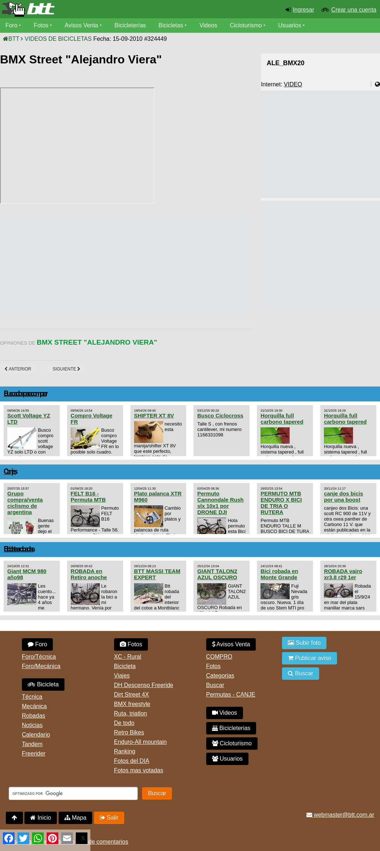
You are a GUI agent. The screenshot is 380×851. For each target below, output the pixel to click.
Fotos (41, 25)
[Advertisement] (132, 263)
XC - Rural (127, 657)
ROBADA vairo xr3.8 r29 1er (343, 574)
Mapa (75, 818)
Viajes (122, 675)
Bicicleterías (130, 25)
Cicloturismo (246, 25)
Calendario (36, 735)
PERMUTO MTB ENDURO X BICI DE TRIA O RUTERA (281, 502)
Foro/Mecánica (41, 666)
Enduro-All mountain (140, 742)
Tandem (32, 744)
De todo (124, 723)
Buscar (215, 685)
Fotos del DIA (131, 761)
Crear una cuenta (353, 10)
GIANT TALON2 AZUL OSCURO (217, 574)
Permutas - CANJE (230, 694)
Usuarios (289, 25)
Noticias (32, 725)
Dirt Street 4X (131, 694)
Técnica (32, 697)
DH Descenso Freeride (143, 685)
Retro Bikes (129, 732)
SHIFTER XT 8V (154, 415)
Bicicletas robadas (19, 549)
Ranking (125, 751)
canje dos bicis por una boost (343, 496)
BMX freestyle (132, 704)
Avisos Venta (81, 25)
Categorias (220, 675)
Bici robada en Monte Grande (279, 574)
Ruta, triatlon (130, 713)
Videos (209, 25)
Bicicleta (43, 684)
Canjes (10, 471)
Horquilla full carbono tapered (281, 418)
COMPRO (219, 657)
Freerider (34, 753)
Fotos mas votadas (138, 770)
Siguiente (66, 369)
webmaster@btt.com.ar (340, 815)
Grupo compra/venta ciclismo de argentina (25, 502)
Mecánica (34, 706)
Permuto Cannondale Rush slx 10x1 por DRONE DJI (220, 502)
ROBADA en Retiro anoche (89, 574)
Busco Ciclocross (220, 415)
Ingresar (303, 10)
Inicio (40, 818)
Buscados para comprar (25, 394)
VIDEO (293, 84)
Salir (109, 818)
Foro (11, 25)
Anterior (17, 369)
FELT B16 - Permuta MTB (88, 496)
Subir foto (304, 643)
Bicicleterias (231, 728)
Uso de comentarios (102, 842)
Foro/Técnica (39, 657)
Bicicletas (172, 25)
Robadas (33, 716)
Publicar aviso (309, 658)
